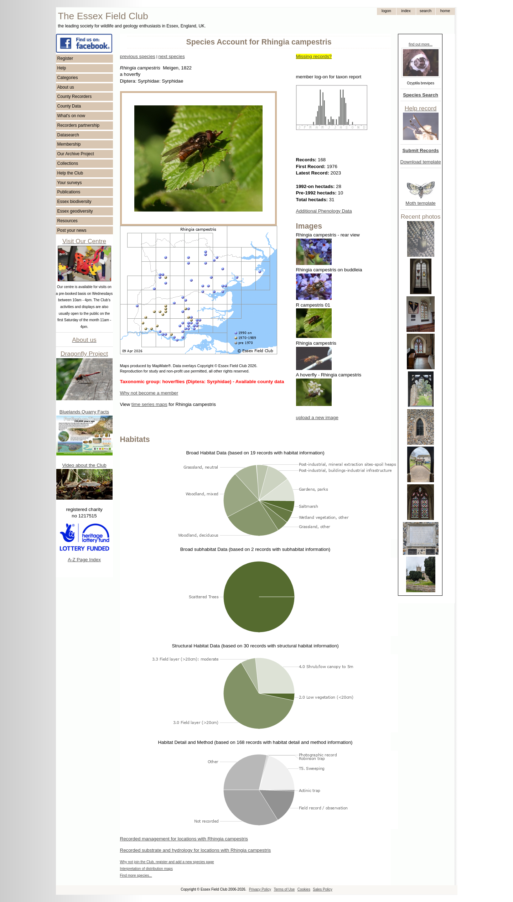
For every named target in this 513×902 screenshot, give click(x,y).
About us (65, 87)
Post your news (72, 230)
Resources (67, 220)
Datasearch (68, 134)
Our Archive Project (75, 153)
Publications (69, 191)
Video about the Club (84, 465)
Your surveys (69, 182)
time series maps (149, 404)
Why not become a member (149, 393)
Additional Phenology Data (324, 211)
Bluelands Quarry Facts (84, 411)
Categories (67, 77)
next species (171, 56)
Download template (420, 162)
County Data (69, 106)
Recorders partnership (78, 125)
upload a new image (317, 417)
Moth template (420, 203)
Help (61, 68)
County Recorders (74, 96)
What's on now (71, 115)
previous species (137, 56)
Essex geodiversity (75, 211)
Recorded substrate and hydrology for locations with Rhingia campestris (195, 850)
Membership (69, 144)
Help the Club (70, 173)
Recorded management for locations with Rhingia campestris (184, 838)
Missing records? (314, 56)
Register (65, 58)
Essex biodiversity (74, 201)
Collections (67, 163)
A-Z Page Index (84, 559)
